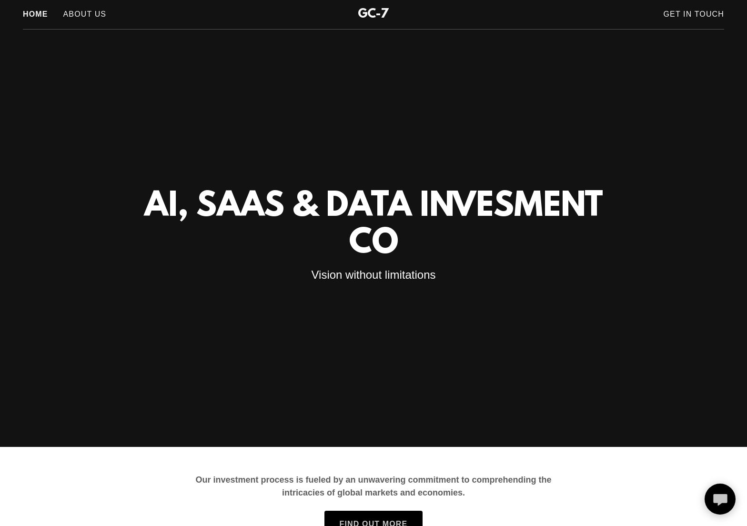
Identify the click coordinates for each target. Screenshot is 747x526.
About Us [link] (85, 14)
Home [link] (35, 14)
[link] (374, 15)
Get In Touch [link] (694, 14)
